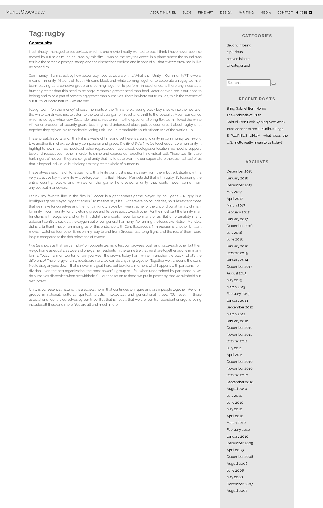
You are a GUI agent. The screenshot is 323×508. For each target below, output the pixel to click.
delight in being (239, 45)
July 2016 (234, 233)
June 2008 (235, 470)
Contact (285, 12)
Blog (187, 12)
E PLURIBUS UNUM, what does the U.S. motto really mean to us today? (257, 139)
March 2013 (236, 287)
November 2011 (239, 335)
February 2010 (238, 430)
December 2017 (239, 185)
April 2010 (235, 416)
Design (226, 12)
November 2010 (240, 369)
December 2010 (240, 362)
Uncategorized (238, 65)
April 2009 (235, 450)
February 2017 (238, 212)
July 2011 (234, 348)
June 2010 (235, 402)
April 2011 (235, 355)
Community (40, 43)
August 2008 (237, 464)
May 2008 (235, 477)
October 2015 (237, 253)
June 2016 (235, 239)
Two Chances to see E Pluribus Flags (255, 129)
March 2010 (236, 423)
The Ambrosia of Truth (244, 115)
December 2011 (239, 328)
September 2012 (240, 307)
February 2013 (238, 294)
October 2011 (237, 341)
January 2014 (237, 260)
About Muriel (163, 12)
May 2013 (234, 280)
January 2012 (237, 321)
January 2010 (237, 436)
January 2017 (237, 219)
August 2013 (237, 273)
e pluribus (235, 52)
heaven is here (238, 59)
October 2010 (237, 375)
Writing (246, 12)
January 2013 (237, 301)
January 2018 (237, 178)
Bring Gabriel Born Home (246, 108)
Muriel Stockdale (25, 12)
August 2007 (237, 491)
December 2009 (240, 443)
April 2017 (235, 199)
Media (265, 12)
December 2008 (240, 457)
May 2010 (234, 409)
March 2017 (236, 205)
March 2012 (236, 314)
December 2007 (240, 484)
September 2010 (240, 382)
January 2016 (237, 246)
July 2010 (234, 396)
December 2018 (239, 171)
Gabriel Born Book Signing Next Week (256, 122)
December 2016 (240, 226)
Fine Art (206, 12)
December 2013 (239, 267)
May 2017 (234, 192)
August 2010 (237, 389)
